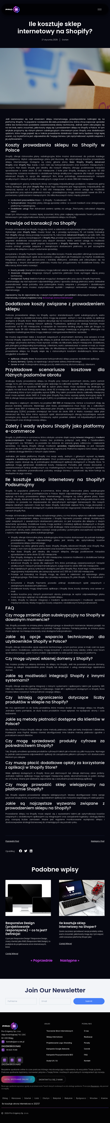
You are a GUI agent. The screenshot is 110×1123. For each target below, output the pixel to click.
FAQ (86, 1055)
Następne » (69, 960)
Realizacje (88, 1037)
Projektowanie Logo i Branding (59, 1043)
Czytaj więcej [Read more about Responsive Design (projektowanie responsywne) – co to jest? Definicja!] (11, 954)
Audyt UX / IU (52, 1061)
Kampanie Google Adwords (57, 1049)
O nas (86, 1031)
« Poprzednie (41, 960)
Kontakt (87, 1061)
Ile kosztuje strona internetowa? (58, 297)
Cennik (87, 1049)
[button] (20, 851)
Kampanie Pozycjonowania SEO (59, 1055)
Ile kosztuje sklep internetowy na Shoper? (77, 925)
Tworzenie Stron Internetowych (59, 1031)
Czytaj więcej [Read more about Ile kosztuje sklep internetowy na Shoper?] (65, 944)
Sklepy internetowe (54, 1037)
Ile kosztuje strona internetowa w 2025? (21, 1103)
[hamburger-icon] (100, 9)
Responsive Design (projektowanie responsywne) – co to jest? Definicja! (26, 928)
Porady (87, 1043)
